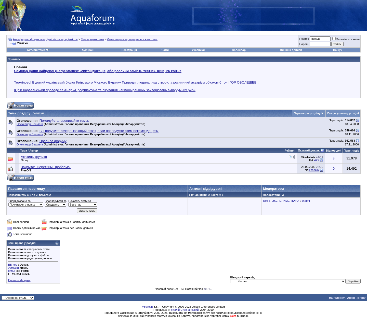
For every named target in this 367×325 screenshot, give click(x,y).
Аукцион (87, 49)
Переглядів (351, 150)
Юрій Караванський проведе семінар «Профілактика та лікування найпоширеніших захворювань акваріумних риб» (104, 90)
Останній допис (309, 150)
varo (316, 159)
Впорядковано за (19, 200)
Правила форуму (19, 280)
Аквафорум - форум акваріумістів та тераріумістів (45, 39)
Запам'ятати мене (346, 39)
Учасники (198, 49)
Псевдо (304, 38)
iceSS (266, 200)
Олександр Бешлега (30, 124)
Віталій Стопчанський (185, 309)
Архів (351, 297)
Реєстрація (129, 49)
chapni (306, 200)
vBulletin (147, 306)
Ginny (24, 160)
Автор (33, 150)
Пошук (337, 49)
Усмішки (13, 267)
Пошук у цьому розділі (343, 113)
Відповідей (334, 150)
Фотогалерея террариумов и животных (132, 39)
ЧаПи (165, 49)
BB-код (12, 264)
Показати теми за (79, 200)
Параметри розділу (307, 113)
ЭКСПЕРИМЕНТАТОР (286, 200)
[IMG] (11, 270)
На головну (337, 297)
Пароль (304, 44)
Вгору (361, 297)
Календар (238, 49)
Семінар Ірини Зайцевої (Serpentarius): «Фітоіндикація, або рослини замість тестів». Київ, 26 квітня (97, 71)
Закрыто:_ (46, 167)
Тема (23, 150)
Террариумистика (92, 39)
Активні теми (36, 49)
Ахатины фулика (34, 157)
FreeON (26, 170)
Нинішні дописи (291, 49)
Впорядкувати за (56, 200)
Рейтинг (290, 150)
